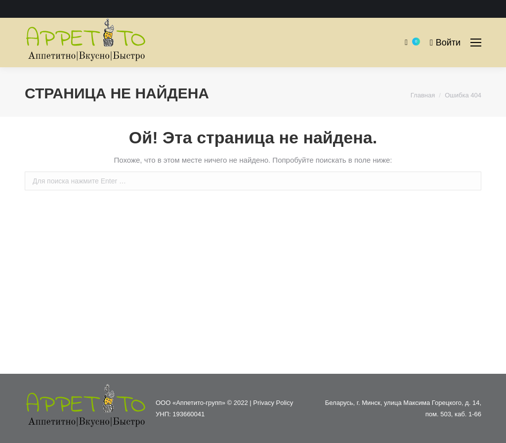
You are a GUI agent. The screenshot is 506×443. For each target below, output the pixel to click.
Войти (445, 42)
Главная (423, 95)
